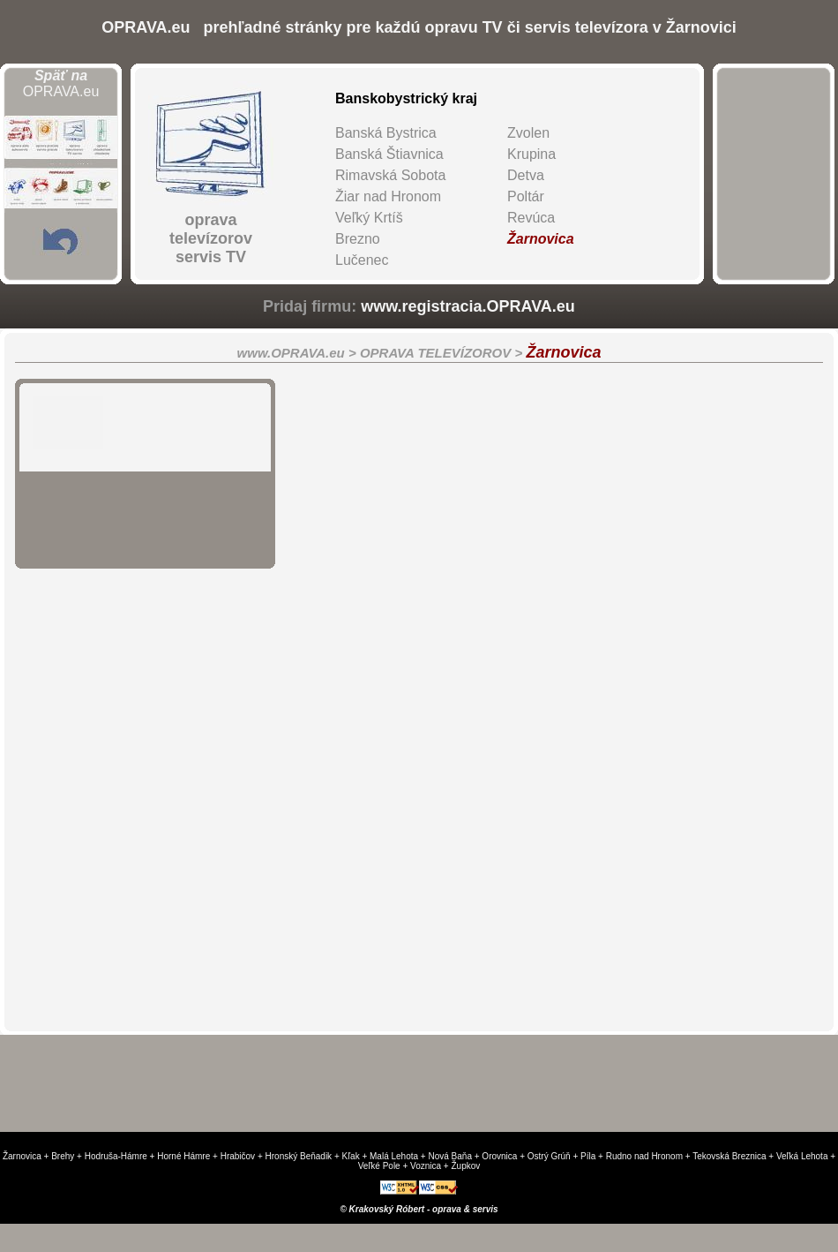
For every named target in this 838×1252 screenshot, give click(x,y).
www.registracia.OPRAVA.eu (468, 306)
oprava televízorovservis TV (210, 238)
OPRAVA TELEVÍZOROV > (443, 352)
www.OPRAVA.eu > (298, 352)
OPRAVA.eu (61, 83)
